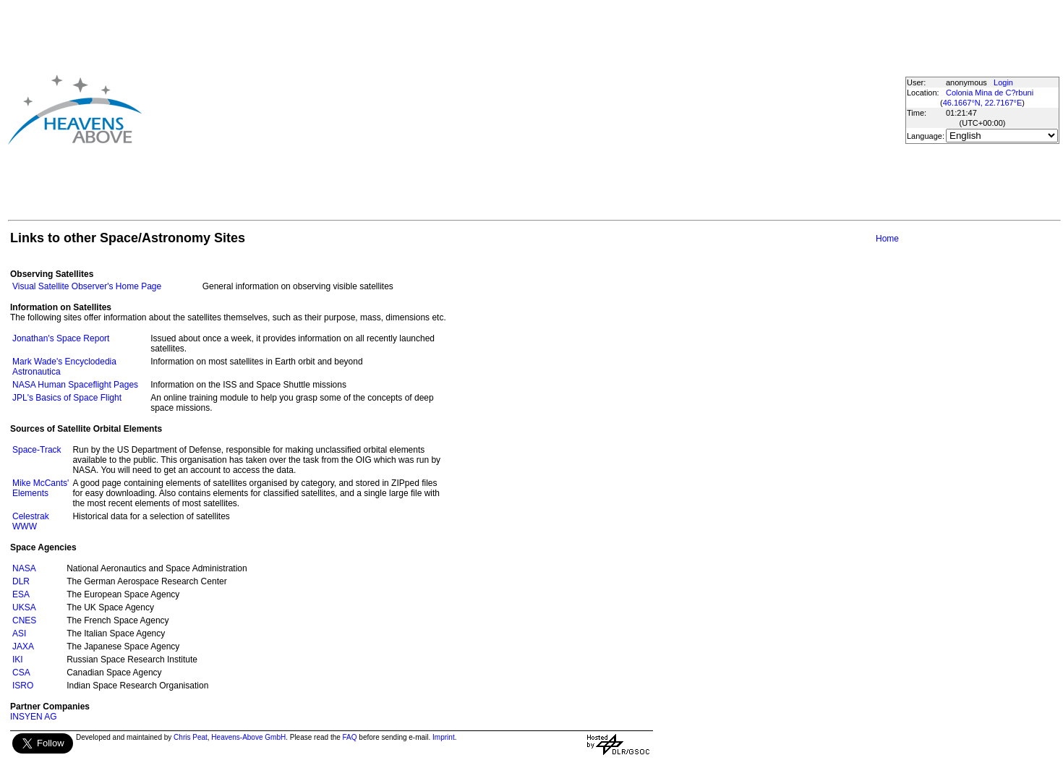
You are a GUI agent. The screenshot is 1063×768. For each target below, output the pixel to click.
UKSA (24, 607)
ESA (21, 594)
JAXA (23, 646)
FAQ (350, 737)
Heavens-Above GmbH (248, 737)
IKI (17, 659)
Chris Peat (191, 737)
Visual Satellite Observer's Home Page (86, 286)
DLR (21, 581)
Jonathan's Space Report (60, 338)
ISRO (22, 685)
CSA (21, 672)
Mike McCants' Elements (40, 488)
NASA (24, 568)
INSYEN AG (33, 717)
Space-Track (36, 450)
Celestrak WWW (30, 521)
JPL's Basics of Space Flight (66, 398)
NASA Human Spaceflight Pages (75, 385)
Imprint (443, 737)
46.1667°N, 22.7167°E (983, 102)
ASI (19, 633)
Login (1003, 82)
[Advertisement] (432, 109)
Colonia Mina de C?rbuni (989, 92)
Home (887, 239)
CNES (24, 620)
